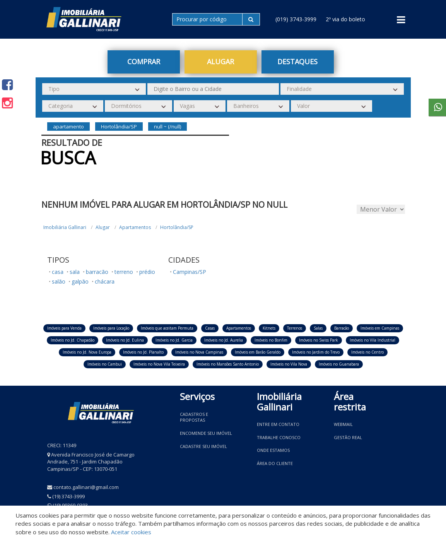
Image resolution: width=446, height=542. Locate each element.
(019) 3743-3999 (295, 19)
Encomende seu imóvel (206, 433)
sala (75, 271)
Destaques (297, 61)
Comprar (143, 61)
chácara (104, 281)
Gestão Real (348, 437)
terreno (123, 271)
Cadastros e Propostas (194, 417)
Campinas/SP (189, 271)
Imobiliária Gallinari (64, 227)
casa (57, 271)
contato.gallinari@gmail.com (86, 487)
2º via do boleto (345, 19)
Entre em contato (278, 424)
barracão (97, 271)
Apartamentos (135, 227)
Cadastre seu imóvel (203, 446)
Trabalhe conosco (279, 437)
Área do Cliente (275, 463)
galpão (80, 281)
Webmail (343, 424)
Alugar (220, 61)
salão (58, 281)
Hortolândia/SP (176, 227)
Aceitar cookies (131, 532)
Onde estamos (273, 450)
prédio (147, 271)
